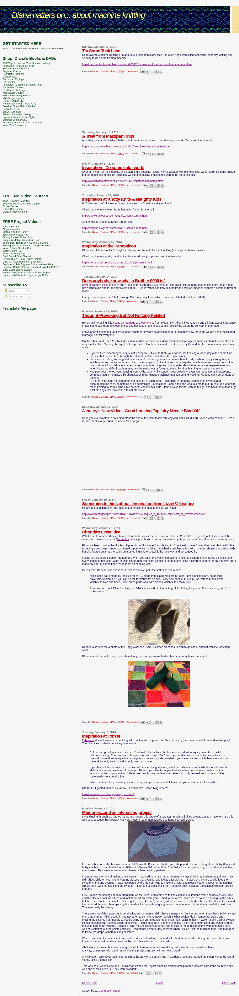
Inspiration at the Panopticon (109, 246)
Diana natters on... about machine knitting (78, 15)
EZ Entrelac (9, 82)
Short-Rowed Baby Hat (15, 234)
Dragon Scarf (10, 76)
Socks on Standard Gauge (17, 114)
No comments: (133, 153)
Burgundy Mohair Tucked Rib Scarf (21, 240)
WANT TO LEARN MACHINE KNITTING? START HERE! (33, 48)
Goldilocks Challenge (14, 90)
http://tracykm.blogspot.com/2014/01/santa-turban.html (114, 215)
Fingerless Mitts (11, 229)
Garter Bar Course (13, 87)
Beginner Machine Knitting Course (21, 203)
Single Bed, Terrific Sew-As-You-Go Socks (25, 242)
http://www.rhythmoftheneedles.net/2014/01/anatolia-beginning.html (122, 181)
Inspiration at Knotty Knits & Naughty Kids (121, 199)
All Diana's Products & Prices (18, 66)
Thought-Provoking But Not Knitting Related (123, 315)
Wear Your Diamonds (14, 125)
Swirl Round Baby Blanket (17, 256)
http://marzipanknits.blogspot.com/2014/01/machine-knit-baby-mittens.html (126, 146)
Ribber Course (10, 206)
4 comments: (134, 489)
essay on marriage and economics (133, 322)
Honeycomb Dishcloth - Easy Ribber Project (26, 272)
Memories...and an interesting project (116, 812)
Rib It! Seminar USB (13, 101)
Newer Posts (89, 983)
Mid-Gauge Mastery (13, 98)
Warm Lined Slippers (14, 253)
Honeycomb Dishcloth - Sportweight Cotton (26, 275)
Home (159, 983)
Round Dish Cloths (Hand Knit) (19, 103)
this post (89, 740)
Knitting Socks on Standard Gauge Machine (26, 245)
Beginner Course (12, 71)
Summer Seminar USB (15, 120)
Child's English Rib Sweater (18, 269)
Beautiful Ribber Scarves (16, 68)
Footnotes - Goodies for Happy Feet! (22, 84)
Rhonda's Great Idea (101, 532)
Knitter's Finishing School (16, 95)
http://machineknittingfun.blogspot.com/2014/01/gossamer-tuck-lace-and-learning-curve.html (137, 64)
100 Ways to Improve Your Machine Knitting (26, 63)
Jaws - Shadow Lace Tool (16, 201)
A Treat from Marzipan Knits (108, 136)
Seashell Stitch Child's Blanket (19, 106)
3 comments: (132, 301)
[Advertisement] (119, 35)
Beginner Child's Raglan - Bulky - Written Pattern (29, 264)
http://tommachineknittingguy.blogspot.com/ (108, 794)
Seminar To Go (11, 109)
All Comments (14, 296)
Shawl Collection (12, 111)
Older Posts (229, 983)
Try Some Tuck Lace (101, 50)
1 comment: (132, 973)
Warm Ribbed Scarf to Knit (17, 248)
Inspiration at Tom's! (101, 736)
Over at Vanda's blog (94, 284)
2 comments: (132, 71)
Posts (9, 290)
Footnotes (123, 539)
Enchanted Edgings (13, 79)
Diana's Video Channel (15, 211)
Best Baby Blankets (13, 74)
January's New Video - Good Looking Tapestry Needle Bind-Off (140, 410)
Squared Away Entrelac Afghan (19, 117)
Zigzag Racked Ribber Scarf (18, 237)
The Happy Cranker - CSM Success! (22, 122)
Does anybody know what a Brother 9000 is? (124, 280)
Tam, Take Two (11, 226)
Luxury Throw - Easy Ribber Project (22, 259)
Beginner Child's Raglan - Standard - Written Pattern (31, 267)
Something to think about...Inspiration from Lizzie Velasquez (138, 503)
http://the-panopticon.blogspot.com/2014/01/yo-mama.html (117, 262)
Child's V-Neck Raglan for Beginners (22, 261)
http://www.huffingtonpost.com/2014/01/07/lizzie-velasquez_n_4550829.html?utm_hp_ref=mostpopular (143, 514)
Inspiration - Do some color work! (113, 167)
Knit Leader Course (13, 93)
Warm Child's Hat (12, 251)
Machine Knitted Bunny (15, 232)
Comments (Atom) (110, 990)
